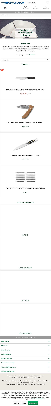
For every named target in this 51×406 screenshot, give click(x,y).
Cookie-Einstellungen (12, 376)
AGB (39, 377)
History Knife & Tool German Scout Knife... (25, 155)
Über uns (36, 376)
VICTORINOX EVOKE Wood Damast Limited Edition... (25, 123)
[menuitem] (46, 7)
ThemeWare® (41, 384)
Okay (24, 403)
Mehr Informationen (38, 399)
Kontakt (42, 376)
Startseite (32, 55)
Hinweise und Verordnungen (26, 376)
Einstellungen (33, 403)
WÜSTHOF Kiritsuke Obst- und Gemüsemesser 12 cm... (25, 90)
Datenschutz (33, 377)
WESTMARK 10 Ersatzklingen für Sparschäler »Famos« (25, 188)
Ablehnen (17, 403)
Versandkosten (29, 380)
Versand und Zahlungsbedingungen (20, 377)
